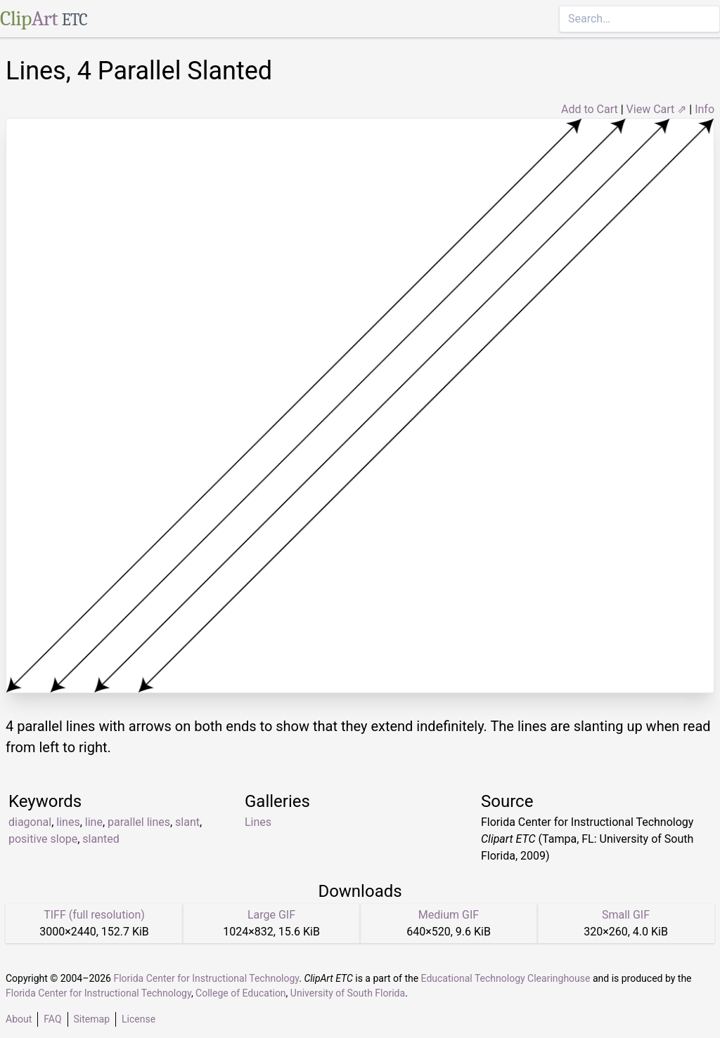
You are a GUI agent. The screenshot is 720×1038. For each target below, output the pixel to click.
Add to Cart (589, 109)
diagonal (29, 822)
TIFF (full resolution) (94, 914)
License (138, 1019)
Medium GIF (448, 914)
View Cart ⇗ (656, 109)
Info (704, 109)
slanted (100, 839)
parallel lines (139, 822)
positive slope (42, 839)
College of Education (240, 993)
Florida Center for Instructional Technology (206, 978)
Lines (258, 822)
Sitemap (92, 1019)
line (94, 822)
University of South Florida (347, 993)
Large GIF (271, 914)
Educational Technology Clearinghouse (506, 978)
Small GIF (626, 914)
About (19, 1019)
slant (187, 822)
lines (67, 822)
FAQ (52, 1019)
